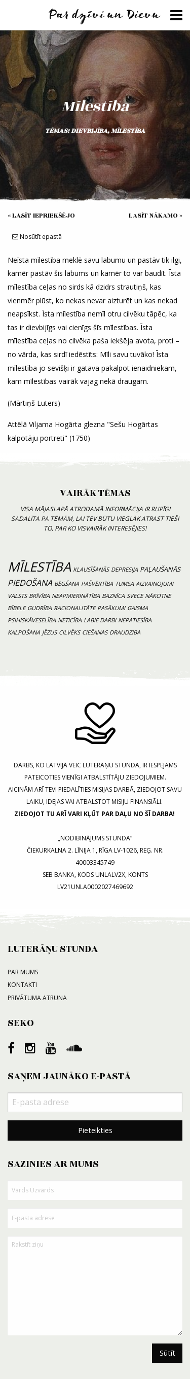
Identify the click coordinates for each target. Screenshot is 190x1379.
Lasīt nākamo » (155, 215)
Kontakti (22, 984)
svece (135, 595)
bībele (16, 608)
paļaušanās (160, 569)
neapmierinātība (76, 595)
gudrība (39, 608)
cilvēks (69, 632)
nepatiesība (134, 620)
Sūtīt (167, 1353)
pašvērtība (97, 583)
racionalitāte (74, 608)
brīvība (39, 595)
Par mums (23, 972)
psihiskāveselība (32, 620)
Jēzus (49, 632)
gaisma (137, 608)
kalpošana (24, 632)
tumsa (124, 583)
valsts (17, 595)
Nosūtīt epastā (37, 236)
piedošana (30, 582)
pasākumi (111, 608)
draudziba (124, 632)
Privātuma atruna (37, 998)
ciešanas (94, 632)
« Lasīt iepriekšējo (41, 215)
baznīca (113, 595)
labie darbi (100, 620)
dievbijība (89, 131)
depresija (124, 569)
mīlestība (128, 131)
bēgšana (66, 583)
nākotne (158, 595)
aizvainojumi (154, 583)
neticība (70, 620)
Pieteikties (95, 1130)
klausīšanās (91, 569)
